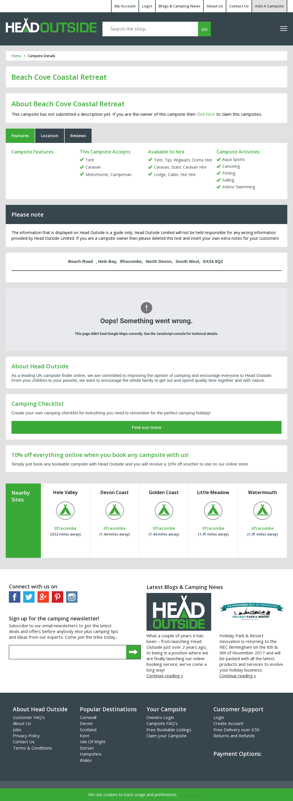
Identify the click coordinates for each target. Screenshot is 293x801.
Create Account (228, 723)
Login (147, 6)
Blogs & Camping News (179, 6)
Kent (84, 735)
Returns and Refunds (234, 735)
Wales (86, 760)
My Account (125, 6)
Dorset (87, 748)
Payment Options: (237, 754)
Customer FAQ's (29, 717)
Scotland (88, 729)
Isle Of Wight (93, 741)
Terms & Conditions (32, 748)
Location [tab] (49, 135)
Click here (206, 114)
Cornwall (88, 717)
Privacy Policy (26, 735)
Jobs (17, 729)
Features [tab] (20, 135)
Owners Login (160, 717)
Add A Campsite (269, 6)
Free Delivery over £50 (236, 729)
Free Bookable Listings (168, 729)
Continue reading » (164, 675)
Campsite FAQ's (162, 723)
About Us (215, 6)
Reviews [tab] (78, 135)
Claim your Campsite (166, 735)
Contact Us (239, 6)
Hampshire (91, 754)
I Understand (192, 794)
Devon (86, 723)
